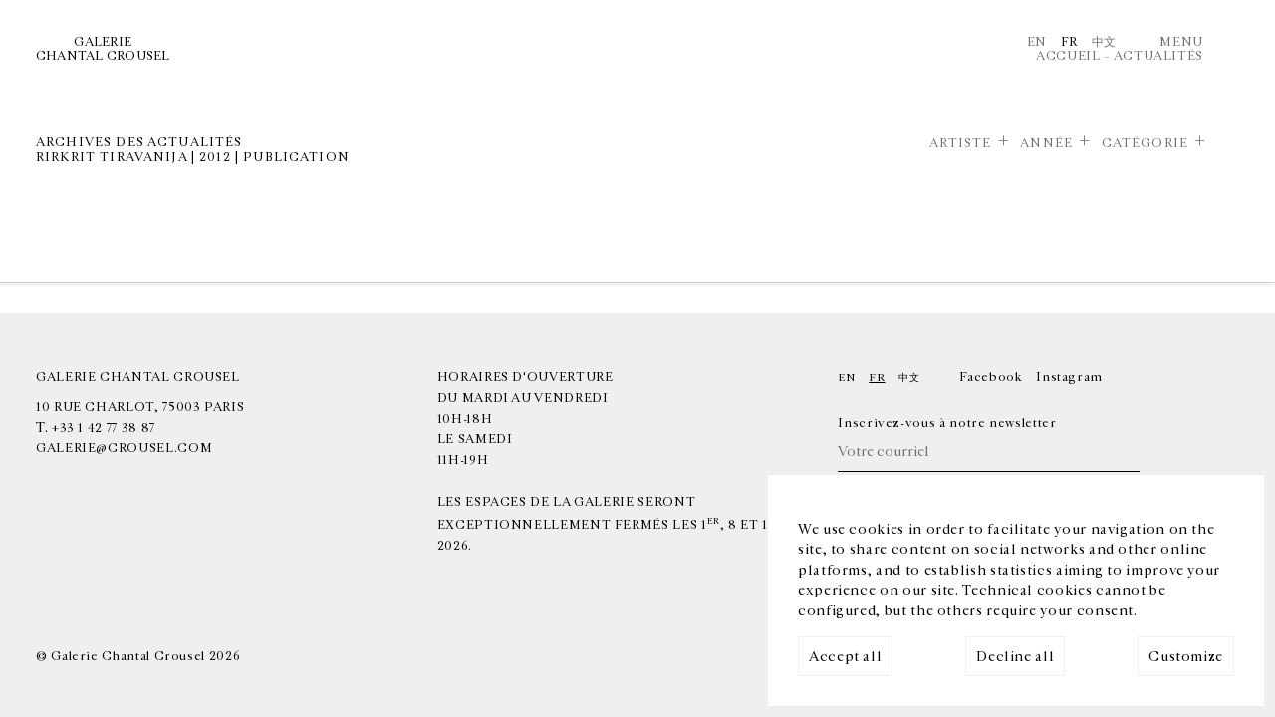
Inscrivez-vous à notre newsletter (947, 423)
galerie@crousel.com (124, 448)
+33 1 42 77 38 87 (103, 428)
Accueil (1068, 56)
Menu (1181, 42)
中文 (1104, 42)
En (1037, 42)
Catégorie (1145, 143)
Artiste (960, 143)
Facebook (990, 377)
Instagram (1069, 377)
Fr (1069, 42)
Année (1046, 143)
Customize (1185, 656)
